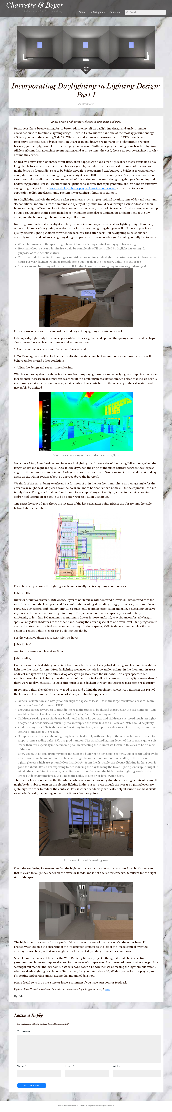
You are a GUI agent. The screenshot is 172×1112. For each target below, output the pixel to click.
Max (22, 996)
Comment (24, 1031)
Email (69, 1066)
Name (21, 1066)
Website (118, 1066)
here (107, 989)
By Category (95, 12)
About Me (112, 12)
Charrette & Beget (36, 5)
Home (80, 12)
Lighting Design (86, 104)
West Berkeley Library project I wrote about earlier (82, 188)
